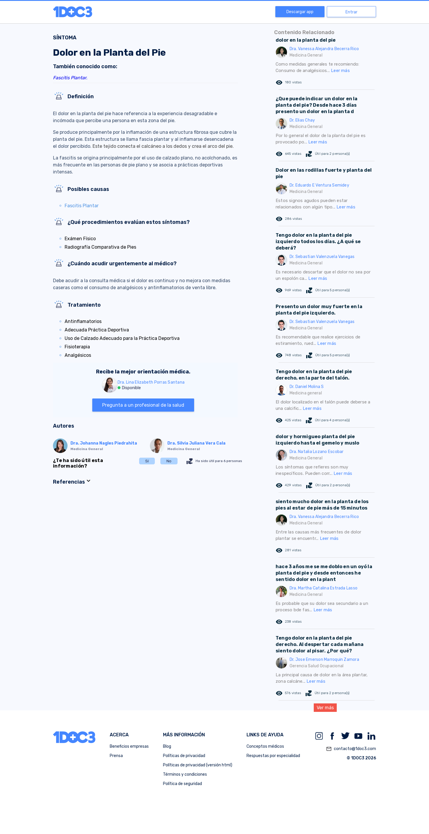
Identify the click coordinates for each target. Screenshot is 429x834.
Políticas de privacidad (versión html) (197, 765)
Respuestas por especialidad (273, 755)
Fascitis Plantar (82, 205)
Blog (167, 746)
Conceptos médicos (265, 746)
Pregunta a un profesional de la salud (143, 405)
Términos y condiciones (185, 774)
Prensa (116, 755)
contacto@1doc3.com (351, 749)
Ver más (325, 707)
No (168, 461)
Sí (147, 461)
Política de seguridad (182, 783)
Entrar (351, 12)
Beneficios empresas (129, 746)
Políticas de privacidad (184, 755)
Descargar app (299, 11)
